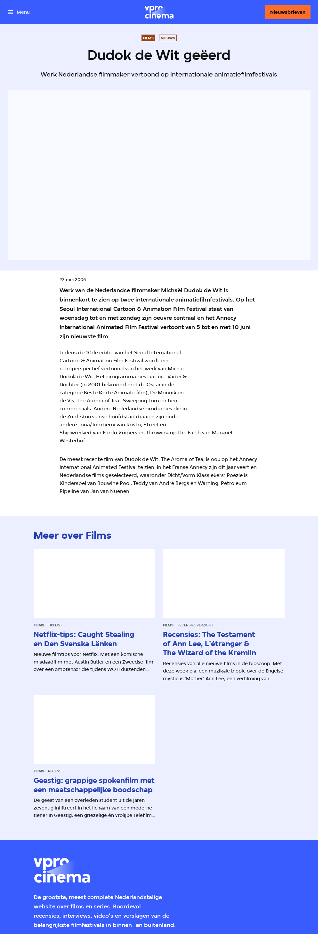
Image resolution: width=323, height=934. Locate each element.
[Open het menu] (19, 12)
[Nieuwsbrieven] (288, 12)
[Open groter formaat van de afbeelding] (254, 384)
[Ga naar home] (159, 12)
